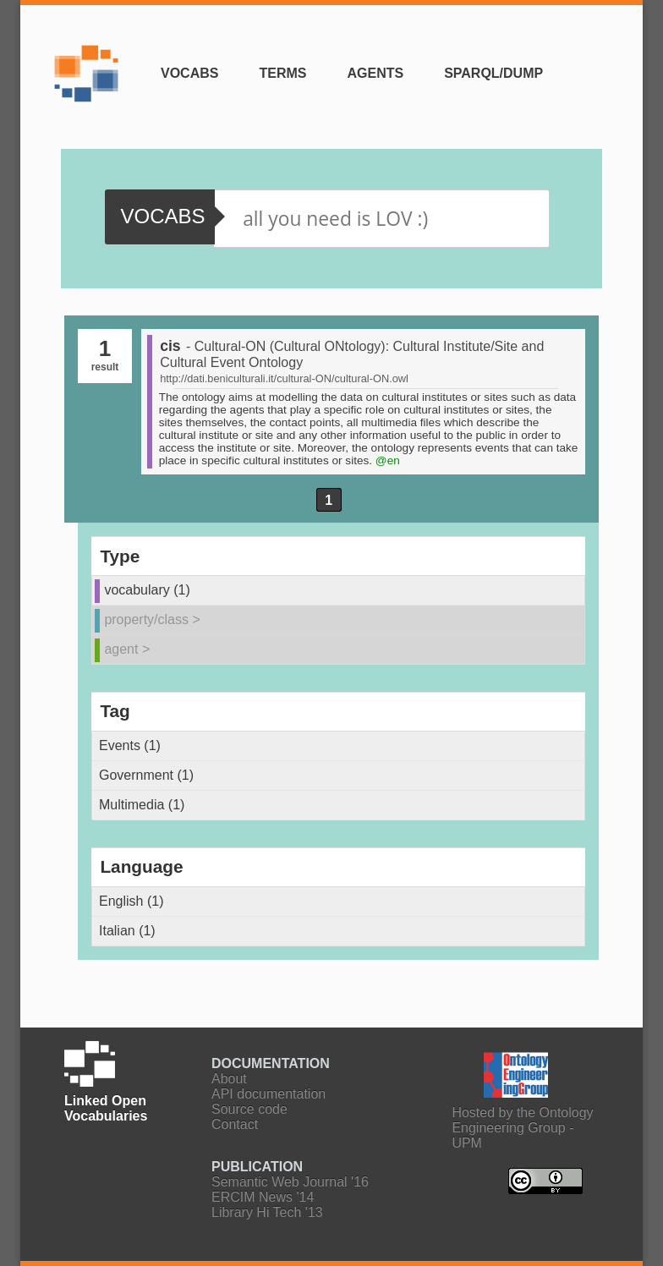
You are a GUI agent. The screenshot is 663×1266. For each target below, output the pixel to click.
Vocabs (189, 73)
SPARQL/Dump (493, 73)
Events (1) (130, 745)
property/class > (152, 619)
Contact (234, 1124)
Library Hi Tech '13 (267, 1212)
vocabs (162, 216)
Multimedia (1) (141, 804)
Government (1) (146, 775)
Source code (249, 1109)
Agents (375, 73)
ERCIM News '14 (262, 1197)
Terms (282, 73)
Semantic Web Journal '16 (290, 1182)
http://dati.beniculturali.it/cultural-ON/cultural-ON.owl (284, 378)
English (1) (131, 901)
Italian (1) (127, 930)
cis (170, 345)
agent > (127, 649)
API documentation (268, 1094)
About (229, 1078)
